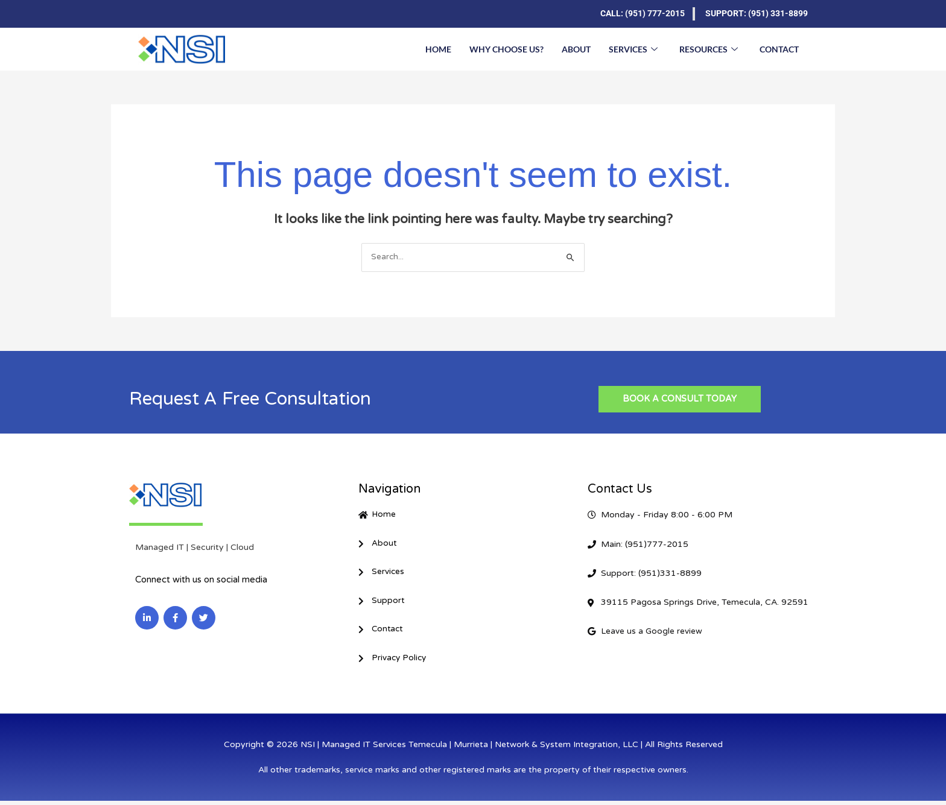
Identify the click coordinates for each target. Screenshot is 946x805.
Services (633, 48)
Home (438, 48)
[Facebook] (171, 14)
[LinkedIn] (147, 14)
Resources (708, 48)
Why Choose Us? (506, 48)
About (576, 48)
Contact (779, 48)
